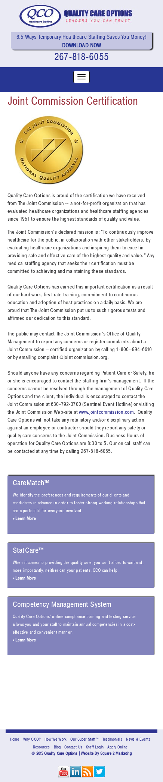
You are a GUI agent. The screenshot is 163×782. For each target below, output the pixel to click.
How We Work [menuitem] (55, 739)
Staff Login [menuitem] (95, 747)
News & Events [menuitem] (138, 739)
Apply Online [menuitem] (117, 747)
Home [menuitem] (14, 739)
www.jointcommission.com (106, 412)
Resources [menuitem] (41, 747)
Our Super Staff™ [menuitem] (84, 739)
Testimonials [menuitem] (112, 739)
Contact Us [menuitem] (73, 747)
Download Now (81, 45)
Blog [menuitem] (57, 747)
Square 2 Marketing (116, 753)
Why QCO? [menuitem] (32, 739)
